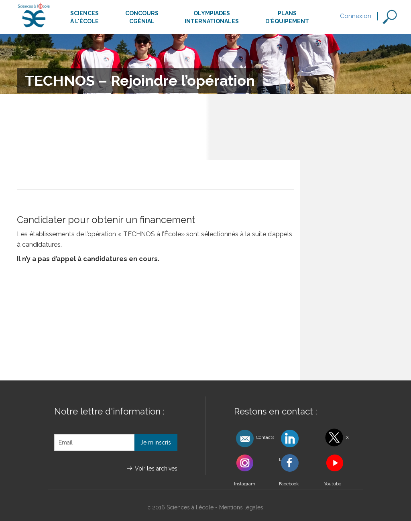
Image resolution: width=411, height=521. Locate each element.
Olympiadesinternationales (212, 17)
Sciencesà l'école (84, 17)
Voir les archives (156, 468)
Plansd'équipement (287, 17)
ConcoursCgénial (142, 17)
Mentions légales (241, 507)
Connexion (355, 16)
